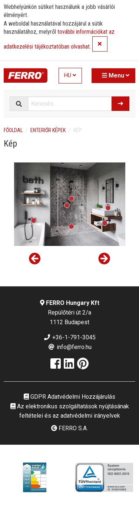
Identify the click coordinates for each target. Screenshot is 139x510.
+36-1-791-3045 (69, 337)
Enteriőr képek (48, 130)
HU (70, 75)
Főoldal (13, 130)
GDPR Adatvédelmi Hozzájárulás (69, 396)
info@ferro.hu (70, 347)
